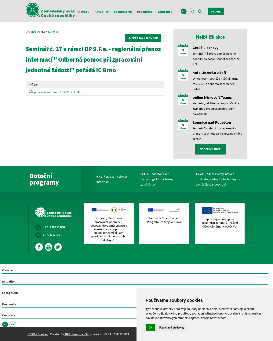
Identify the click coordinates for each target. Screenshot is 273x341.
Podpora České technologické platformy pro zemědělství (159, 179)
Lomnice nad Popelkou (212, 122)
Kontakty (165, 11)
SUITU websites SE (76, 334)
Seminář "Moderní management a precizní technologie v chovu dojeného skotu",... (217, 133)
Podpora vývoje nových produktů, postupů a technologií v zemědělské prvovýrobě (218, 179)
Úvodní (30, 31)
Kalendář (54, 31)
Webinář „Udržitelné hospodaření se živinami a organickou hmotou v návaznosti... (216, 108)
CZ (183, 11)
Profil (216, 11)
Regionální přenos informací (112, 179)
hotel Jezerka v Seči (209, 72)
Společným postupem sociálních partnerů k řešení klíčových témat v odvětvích (220, 222)
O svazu (83, 11)
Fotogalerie (123, 11)
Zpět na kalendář (143, 38)
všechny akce (210, 149)
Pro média (145, 11)
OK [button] (150, 327)
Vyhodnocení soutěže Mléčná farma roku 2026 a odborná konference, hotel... (215, 84)
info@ (51, 235)
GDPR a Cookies (37, 334)
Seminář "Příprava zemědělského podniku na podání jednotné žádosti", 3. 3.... (216, 59)
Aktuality (102, 11)
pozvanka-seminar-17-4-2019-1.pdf (54, 91)
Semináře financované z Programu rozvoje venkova (164, 220)
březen (183, 53)
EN (190, 11)
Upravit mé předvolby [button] (171, 327)
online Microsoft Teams (212, 97)
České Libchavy (205, 47)
